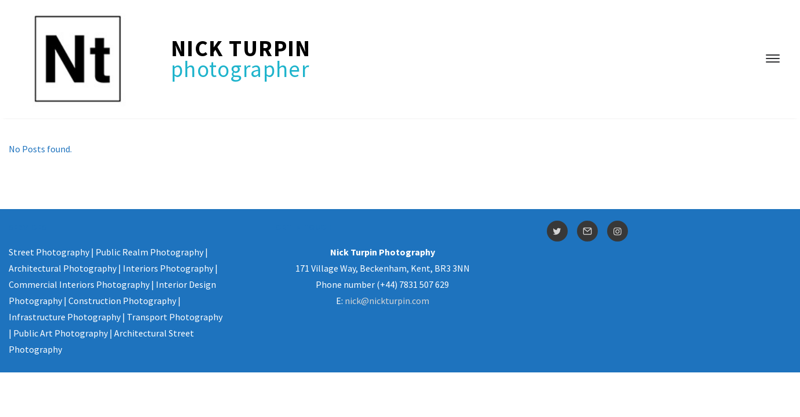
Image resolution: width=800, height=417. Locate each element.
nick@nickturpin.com (387, 300)
